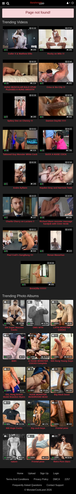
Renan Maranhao (55, 255)
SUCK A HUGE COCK (56, 154)
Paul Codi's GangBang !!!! (20, 255)
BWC (14, 361)
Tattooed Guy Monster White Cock (20, 154)
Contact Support (55, 485)
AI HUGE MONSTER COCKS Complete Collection (38, 363)
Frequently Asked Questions (27, 485)
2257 (67, 479)
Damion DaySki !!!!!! (56, 121)
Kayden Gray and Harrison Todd (56, 188)
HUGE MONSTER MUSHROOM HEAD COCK (38, 396)
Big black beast (62, 394)
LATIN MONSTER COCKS (61, 328)
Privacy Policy (41, 479)
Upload (31, 473)
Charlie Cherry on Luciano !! (20, 221)
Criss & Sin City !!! (56, 87)
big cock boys (38, 428)
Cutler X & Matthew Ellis (20, 54)
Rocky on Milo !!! (55, 54)
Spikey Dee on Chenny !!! (20, 121)
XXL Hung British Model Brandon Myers (14, 395)
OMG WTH (38, 327)
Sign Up (44, 473)
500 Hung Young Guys (62, 361)
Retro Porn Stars (62, 461)
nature (14, 461)
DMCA (56, 479)
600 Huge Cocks (14, 428)
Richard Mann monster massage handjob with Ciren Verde (56, 222)
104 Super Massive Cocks (14, 328)
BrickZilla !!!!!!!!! (38, 288)
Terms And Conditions (17, 479)
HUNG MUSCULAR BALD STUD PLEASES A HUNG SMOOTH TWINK (20, 89)
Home (20, 473)
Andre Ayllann (20, 188)
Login (56, 473)
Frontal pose (62, 428)
